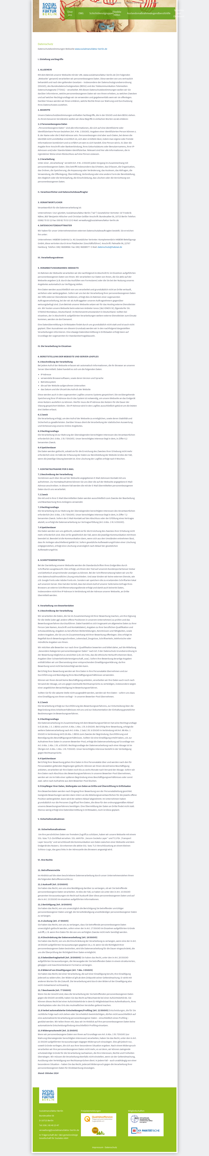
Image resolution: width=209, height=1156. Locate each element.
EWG (81, 13)
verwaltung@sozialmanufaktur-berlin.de (59, 1130)
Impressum (97, 1147)
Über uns (70, 13)
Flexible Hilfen (117, 13)
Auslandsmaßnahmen (139, 13)
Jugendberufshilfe (160, 13)
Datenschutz (111, 1147)
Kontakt (154, 2)
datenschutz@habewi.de (110, 246)
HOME (99, 2)
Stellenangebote (113, 2)
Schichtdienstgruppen (101, 13)
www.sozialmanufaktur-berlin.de (91, 48)
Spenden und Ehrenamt (135, 2)
